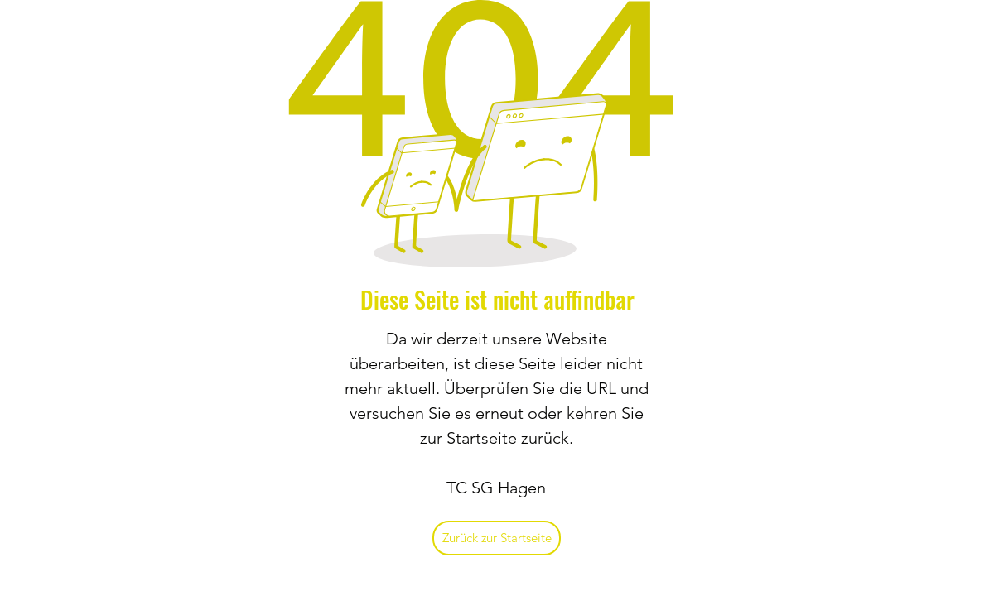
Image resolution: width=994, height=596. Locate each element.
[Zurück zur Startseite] (496, 538)
